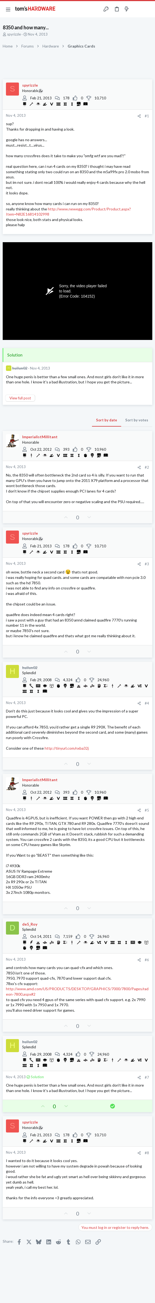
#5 (147, 810)
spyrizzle (14, 34)
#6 (147, 960)
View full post (20, 398)
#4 (147, 703)
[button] (8, 9)
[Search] (147, 9)
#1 (147, 116)
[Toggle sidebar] (137, 9)
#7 (147, 1077)
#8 (147, 1153)
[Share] (139, 116)
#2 (147, 467)
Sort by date (106, 420)
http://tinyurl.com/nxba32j (67, 748)
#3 (147, 564)
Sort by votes (136, 420)
